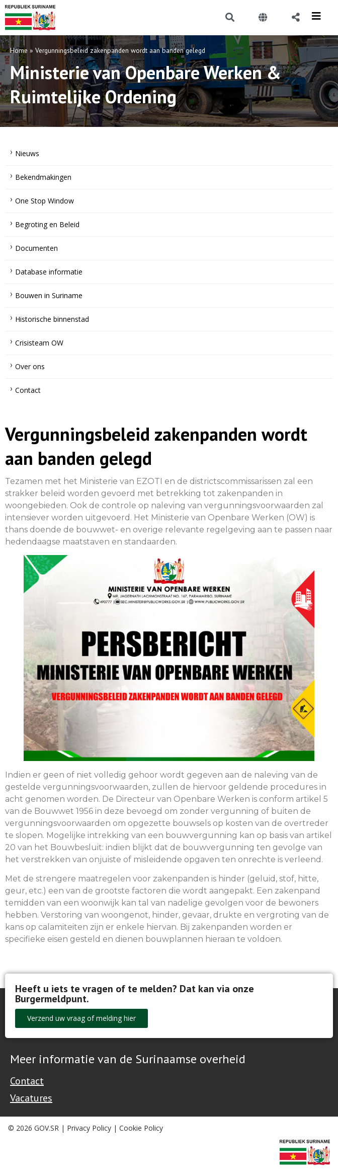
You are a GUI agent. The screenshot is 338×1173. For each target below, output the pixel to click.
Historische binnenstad (52, 319)
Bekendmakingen (43, 177)
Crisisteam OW (39, 343)
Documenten (36, 248)
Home (19, 50)
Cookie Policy (141, 1128)
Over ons (30, 366)
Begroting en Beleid (47, 224)
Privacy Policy (89, 1128)
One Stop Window (44, 200)
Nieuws (27, 153)
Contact (28, 390)
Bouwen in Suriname (48, 295)
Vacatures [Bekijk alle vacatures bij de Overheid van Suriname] (31, 1098)
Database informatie (48, 272)
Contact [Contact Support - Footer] (27, 1080)
